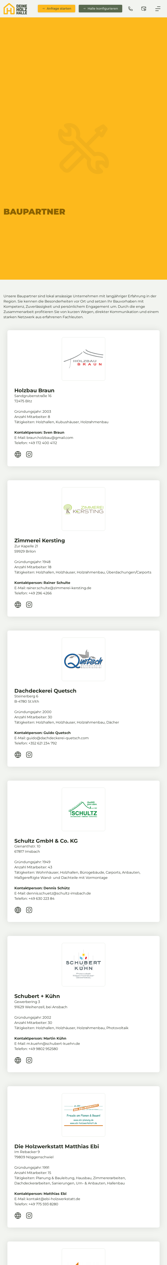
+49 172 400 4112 (42, 443)
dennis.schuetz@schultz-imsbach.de (59, 893)
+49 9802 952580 (43, 1049)
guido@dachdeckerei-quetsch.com (58, 738)
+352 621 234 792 (42, 743)
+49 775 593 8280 (43, 1204)
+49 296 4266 (40, 593)
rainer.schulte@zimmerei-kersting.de (59, 588)
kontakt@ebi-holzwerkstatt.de (53, 1199)
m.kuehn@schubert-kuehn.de (53, 1044)
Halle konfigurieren (100, 8)
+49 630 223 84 (41, 898)
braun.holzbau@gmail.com (50, 438)
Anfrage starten (56, 8)
